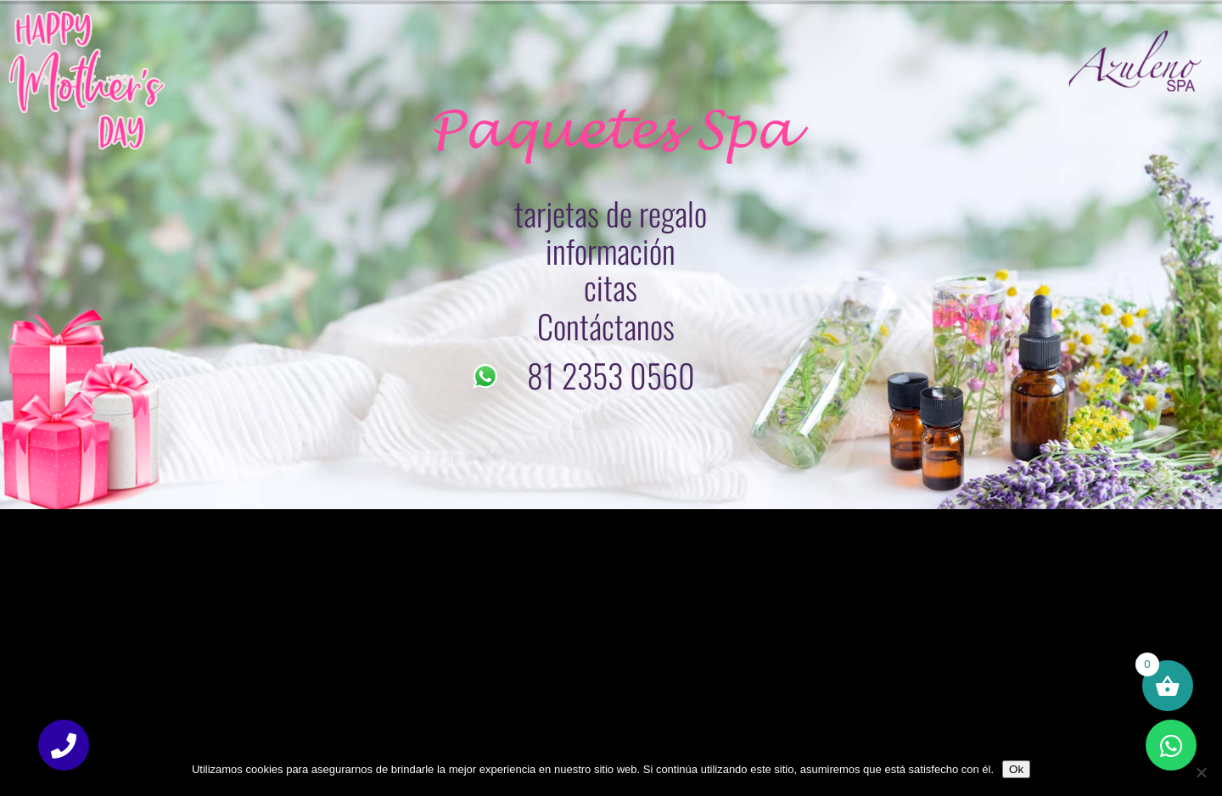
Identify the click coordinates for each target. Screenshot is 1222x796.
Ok (1016, 769)
